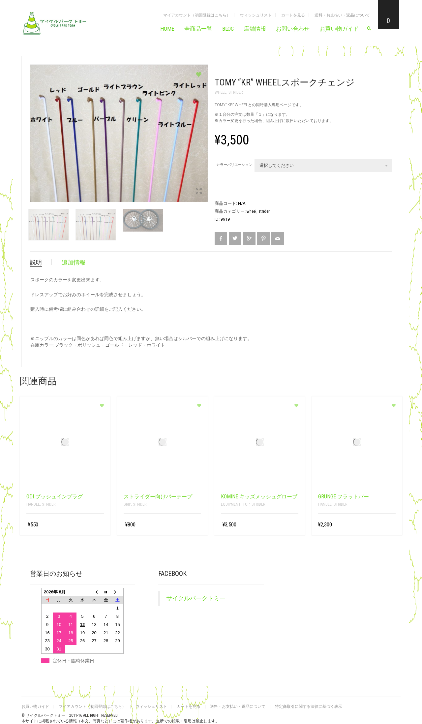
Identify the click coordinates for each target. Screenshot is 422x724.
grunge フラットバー (343, 496)
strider (235, 92)
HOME (167, 28)
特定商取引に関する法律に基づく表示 (308, 706)
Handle (33, 504)
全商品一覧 (198, 28)
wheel (220, 92)
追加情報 (73, 262)
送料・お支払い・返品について (342, 15)
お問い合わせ (293, 28)
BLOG (228, 28)
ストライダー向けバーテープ (158, 496)
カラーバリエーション (234, 165)
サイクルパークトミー (196, 598)
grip (127, 504)
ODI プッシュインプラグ (54, 496)
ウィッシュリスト (256, 15)
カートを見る (293, 15)
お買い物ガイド (339, 28)
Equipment (231, 504)
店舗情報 (255, 28)
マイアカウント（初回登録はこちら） (196, 15)
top (246, 504)
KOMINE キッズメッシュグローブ (259, 496)
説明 (36, 262)
